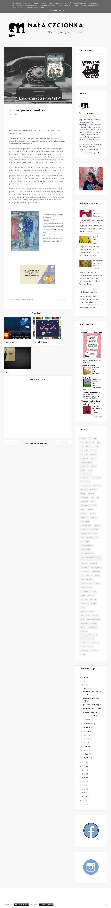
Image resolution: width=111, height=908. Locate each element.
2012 (84, 804)
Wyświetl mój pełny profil (91, 153)
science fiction (85, 615)
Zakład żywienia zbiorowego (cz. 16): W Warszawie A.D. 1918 (91, 396)
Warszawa (84, 631)
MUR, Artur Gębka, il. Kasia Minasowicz (96, 370)
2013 (84, 801)
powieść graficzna (86, 588)
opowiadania (85, 572)
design (90, 470)
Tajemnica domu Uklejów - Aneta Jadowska (97, 409)
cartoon (93, 466)
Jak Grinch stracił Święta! (92, 705)
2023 (84, 763)
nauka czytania (85, 549)
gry (98, 498)
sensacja (95, 615)
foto (92, 498)
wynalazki (90, 639)
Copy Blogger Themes (46, 905)
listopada (87, 720)
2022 (84, 767)
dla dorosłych (96, 478)
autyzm (93, 458)
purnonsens (84, 604)
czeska (83, 470)
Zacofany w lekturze (91, 393)
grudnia (87, 688)
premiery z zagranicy (87, 596)
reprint (83, 608)
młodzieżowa (85, 541)
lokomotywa (84, 530)
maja (86, 743)
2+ (92, 447)
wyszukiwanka (85, 643)
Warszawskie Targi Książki (89, 635)
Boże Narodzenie (22, 300)
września (87, 728)
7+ (10, 114)
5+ (86, 450)
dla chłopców (85, 478)
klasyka (83, 510)
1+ (89, 439)
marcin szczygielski (86, 538)
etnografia (84, 490)
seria (82, 619)
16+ (87, 447)
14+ (98, 443)
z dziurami (95, 643)
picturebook (96, 572)
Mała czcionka (89, 113)
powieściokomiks (86, 584)
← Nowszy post (11, 442)
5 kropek (86, 378)
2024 (84, 685)
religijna (93, 604)
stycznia (87, 758)
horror (93, 502)
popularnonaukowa (87, 580)
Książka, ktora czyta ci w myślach (91, 362)
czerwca (87, 739)
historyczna (84, 502)
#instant (83, 439)
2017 (84, 785)
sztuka (83, 627)
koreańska (84, 514)
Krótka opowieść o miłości (93, 709)
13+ (93, 443)
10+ (95, 439)
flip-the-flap (84, 498)
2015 (84, 793)
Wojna (8, 372)
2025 (84, 681)
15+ (82, 447)
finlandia (91, 494)
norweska (84, 564)
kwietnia (87, 747)
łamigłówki (94, 530)
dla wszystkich (85, 486)
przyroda (93, 600)
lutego (86, 754)
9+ (86, 454)
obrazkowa (93, 564)
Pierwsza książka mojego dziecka (89, 291)
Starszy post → (63, 442)
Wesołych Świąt (41, 342)
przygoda (84, 600)
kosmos (92, 514)
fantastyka (93, 490)
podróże (89, 576)
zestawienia (84, 651)
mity (97, 538)
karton (94, 506)
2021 (84, 770)
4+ (81, 450)
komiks (90, 510)
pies (82, 576)
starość (94, 623)
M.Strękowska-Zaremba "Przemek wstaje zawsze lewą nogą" (92, 384)
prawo (94, 592)
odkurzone (84, 568)
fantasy (83, 494)
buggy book (84, 466)
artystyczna (84, 458)
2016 (84, 789)
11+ (82, 443)
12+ (87, 443)
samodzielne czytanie (87, 611)
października (88, 724)
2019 (84, 778)
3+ (97, 447)
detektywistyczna (86, 474)
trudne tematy (92, 627)
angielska (93, 454)
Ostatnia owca (11, 342)
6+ (91, 450)
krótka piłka (84, 518)
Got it (61, 11)
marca (86, 750)
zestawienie (94, 651)
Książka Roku (85, 522)
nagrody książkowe (87, 545)
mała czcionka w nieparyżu (89, 534)
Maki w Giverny (89, 366)
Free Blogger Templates (22, 905)
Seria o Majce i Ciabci (93, 619)
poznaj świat (84, 592)
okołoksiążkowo (96, 568)
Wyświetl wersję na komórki (37, 443)
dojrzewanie (96, 486)
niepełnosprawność (87, 553)
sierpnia (87, 732)
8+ (81, 454)
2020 (84, 774)
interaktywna (85, 506)
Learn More (52, 11)
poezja (97, 576)
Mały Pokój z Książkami (92, 333)
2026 (84, 678)
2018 (84, 782)
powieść (97, 584)
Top (105, 905)
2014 (84, 797)
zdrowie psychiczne (87, 647)
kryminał (93, 518)
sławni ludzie (85, 623)
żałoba (83, 655)
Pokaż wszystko (98, 417)
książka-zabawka (86, 526)
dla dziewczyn (85, 482)
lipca (86, 735)
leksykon (97, 526)
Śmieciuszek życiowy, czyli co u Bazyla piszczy (91, 403)
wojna (30, 300)
